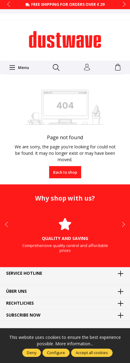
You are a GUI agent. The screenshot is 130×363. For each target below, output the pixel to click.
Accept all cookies (92, 352)
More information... (74, 344)
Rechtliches (20, 303)
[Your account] (87, 67)
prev (9, 4)
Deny (31, 352)
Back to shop (65, 172)
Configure (56, 352)
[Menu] (19, 67)
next (122, 4)
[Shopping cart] (117, 67)
